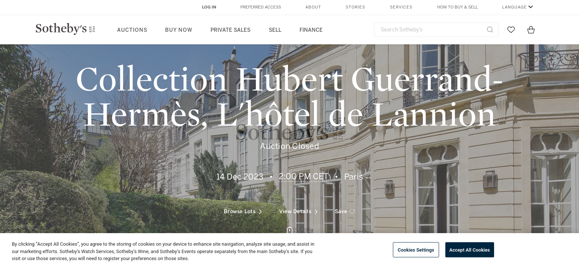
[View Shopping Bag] (531, 29)
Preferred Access (260, 7)
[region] (289, 249)
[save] (345, 209)
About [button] (313, 7)
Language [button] (514, 7)
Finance (311, 30)
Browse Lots (243, 209)
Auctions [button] (132, 30)
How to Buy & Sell (457, 7)
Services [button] (401, 7)
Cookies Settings (416, 249)
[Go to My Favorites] (511, 29)
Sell (275, 30)
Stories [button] (355, 7)
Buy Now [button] (178, 30)
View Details (298, 209)
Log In (209, 7)
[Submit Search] (490, 30)
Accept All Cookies (469, 249)
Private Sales (230, 30)
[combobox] (436, 30)
